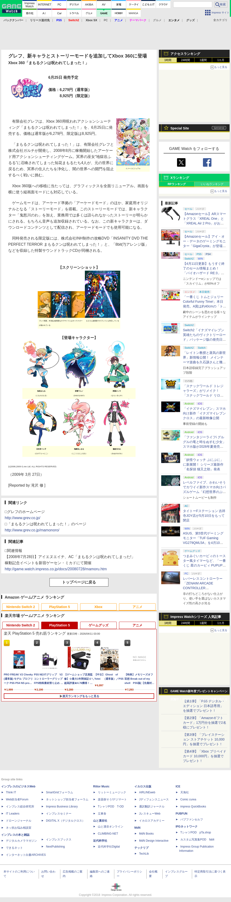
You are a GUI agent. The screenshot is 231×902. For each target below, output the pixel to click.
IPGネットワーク (187, 826)
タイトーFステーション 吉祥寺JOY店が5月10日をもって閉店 (204, 515)
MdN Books (146, 833)
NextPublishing (55, 846)
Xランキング (179, 178)
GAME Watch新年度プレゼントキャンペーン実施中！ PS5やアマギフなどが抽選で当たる (198, 692)
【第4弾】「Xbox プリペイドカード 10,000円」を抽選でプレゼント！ (204, 756)
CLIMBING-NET (108, 833)
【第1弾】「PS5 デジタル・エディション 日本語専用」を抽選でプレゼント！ (204, 705)
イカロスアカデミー (152, 820)
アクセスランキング (185, 54)
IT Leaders (12, 813)
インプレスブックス (58, 839)
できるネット (14, 847)
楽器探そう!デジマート (112, 799)
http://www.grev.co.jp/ (22, 518)
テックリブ (141, 847)
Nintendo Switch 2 (20, 607)
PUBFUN (181, 813)
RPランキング (177, 184)
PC (106, 20)
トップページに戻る (79, 582)
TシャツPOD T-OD (111, 806)
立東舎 (102, 813)
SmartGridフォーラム (59, 792)
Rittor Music (101, 786)
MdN (137, 827)
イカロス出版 (142, 786)
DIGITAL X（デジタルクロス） (65, 820)
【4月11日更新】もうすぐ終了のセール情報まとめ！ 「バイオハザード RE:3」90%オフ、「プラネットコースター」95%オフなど (204, 273)
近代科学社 (100, 840)
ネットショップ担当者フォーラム (67, 799)
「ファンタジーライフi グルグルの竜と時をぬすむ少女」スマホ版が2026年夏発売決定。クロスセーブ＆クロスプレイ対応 (204, 446)
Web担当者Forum (17, 799)
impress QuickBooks (193, 806)
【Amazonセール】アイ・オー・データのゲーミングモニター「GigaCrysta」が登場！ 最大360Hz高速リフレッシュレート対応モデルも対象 (204, 246)
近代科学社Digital (109, 846)
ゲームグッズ (98, 625)
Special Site (179, 128)
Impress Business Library (62, 806)
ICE (178, 786)
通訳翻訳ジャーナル (152, 806)
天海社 (184, 792)
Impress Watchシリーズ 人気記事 (195, 617)
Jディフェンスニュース (154, 799)
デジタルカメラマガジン (21, 840)
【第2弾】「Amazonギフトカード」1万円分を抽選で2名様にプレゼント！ (204, 722)
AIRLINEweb (147, 792)
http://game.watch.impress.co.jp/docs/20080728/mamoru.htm (56, 569)
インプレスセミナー (58, 813)
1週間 (203, 60)
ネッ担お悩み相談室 (18, 827)
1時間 (168, 60)
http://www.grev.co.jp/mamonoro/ (32, 530)
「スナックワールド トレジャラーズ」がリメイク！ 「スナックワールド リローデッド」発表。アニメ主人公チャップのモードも (204, 395)
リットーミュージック (112, 792)
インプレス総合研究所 (20, 806)
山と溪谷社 (100, 820)
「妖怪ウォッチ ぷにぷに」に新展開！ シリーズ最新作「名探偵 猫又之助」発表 (203, 464)
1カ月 (221, 60)
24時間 (185, 60)
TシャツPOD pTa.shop (195, 832)
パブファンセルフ (191, 819)
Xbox (98, 607)
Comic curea (188, 799)
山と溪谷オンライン (110, 826)
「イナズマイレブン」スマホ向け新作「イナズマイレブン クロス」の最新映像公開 (204, 413)
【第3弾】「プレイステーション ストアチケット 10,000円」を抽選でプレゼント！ (204, 739)
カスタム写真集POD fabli (197, 839)
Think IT (11, 792)
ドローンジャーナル (18, 820)
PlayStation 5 (59, 607)
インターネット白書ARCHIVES (26, 854)
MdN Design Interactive (154, 840)
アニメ (137, 607)
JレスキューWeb (149, 813)
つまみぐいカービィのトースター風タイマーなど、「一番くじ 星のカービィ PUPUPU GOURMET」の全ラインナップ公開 (204, 565)
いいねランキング (212, 184)
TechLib (144, 853)
